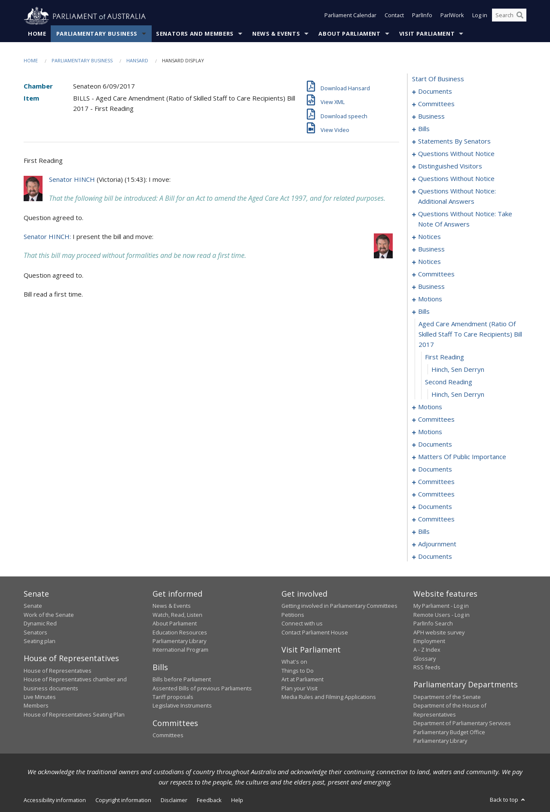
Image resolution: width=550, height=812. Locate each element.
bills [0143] (424, 311)
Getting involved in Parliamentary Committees (339, 606)
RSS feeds (426, 667)
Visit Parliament (427, 34)
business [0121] (431, 249)
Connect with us (302, 624)
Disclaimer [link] (174, 800)
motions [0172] (430, 432)
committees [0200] (436, 494)
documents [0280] (435, 556)
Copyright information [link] (123, 800)
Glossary (424, 658)
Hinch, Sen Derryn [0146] (457, 369)
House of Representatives (58, 670)
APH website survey (438, 632)
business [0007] (431, 116)
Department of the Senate (447, 697)
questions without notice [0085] (456, 154)
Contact (394, 16)
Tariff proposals (173, 697)
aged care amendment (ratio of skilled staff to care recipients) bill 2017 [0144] (470, 334)
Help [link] (237, 800)
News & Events (276, 34)
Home (37, 34)
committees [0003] (436, 104)
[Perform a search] (519, 16)
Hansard (137, 61)
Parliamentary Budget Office (449, 732)
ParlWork (452, 16)
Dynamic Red (40, 624)
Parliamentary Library (179, 641)
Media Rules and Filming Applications (328, 697)
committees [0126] (436, 274)
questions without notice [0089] (456, 179)
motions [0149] (430, 407)
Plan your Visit (299, 688)
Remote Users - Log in (441, 615)
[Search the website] (509, 16)
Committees (168, 735)
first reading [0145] (444, 357)
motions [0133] (430, 299)
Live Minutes (40, 697)
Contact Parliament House (314, 632)
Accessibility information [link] (55, 800)
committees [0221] (436, 519)
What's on (294, 662)
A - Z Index (426, 650)
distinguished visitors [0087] (450, 166)
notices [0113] (429, 237)
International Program (180, 650)
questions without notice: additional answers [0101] (457, 196)
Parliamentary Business (97, 34)
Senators (35, 632)
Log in (479, 16)
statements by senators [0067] (454, 141)
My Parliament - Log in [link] (441, 606)
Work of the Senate (49, 615)
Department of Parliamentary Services (462, 723)
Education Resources (180, 632)
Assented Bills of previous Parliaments (202, 688)
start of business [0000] (438, 79)
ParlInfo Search (433, 624)
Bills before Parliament (182, 679)
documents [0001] (435, 91)
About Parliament (349, 34)
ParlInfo (422, 16)
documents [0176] (435, 444)
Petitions (292, 615)
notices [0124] (429, 261)
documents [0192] (435, 469)
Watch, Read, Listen (177, 615)
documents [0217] (435, 507)
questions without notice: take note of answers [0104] (465, 219)
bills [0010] (424, 129)
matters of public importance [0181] (462, 457)
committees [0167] (436, 419)
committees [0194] (436, 482)
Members (36, 706)
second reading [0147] (448, 382)
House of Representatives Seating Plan (74, 714)
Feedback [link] (209, 800)
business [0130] (431, 286)
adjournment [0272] (437, 544)
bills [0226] (424, 531)
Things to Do (297, 670)
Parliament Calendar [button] (350, 16)
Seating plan (39, 641)
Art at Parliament (302, 679)
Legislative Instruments (182, 706)
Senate (33, 606)
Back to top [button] (508, 800)
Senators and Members (195, 34)
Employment (429, 641)
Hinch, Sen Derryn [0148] (457, 394)
